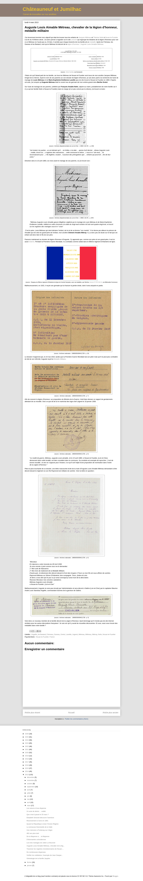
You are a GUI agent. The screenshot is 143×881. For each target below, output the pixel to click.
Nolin (100, 634)
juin (28, 796)
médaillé (93, 42)
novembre (31, 780)
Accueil (71, 713)
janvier (29, 865)
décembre (31, 777)
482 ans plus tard (33, 833)
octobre (30, 784)
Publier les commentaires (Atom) (76, 719)
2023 (27, 743)
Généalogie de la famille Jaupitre (38, 858)
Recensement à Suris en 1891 (37, 821)
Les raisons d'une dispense (36, 808)
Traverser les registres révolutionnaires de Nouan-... (45, 849)
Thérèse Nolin (98, 37)
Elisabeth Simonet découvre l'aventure (40, 818)
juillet (29, 793)
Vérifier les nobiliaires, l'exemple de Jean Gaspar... (45, 855)
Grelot (63, 634)
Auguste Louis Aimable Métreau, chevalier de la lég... (45, 846)
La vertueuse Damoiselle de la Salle (39, 827)
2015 (27, 768)
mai (28, 799)
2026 (27, 734)
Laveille (68, 634)
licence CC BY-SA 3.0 (96, 282)
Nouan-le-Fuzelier (111, 37)
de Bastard (42, 634)
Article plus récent (32, 713)
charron (31, 242)
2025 (27, 737)
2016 (27, 765)
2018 (27, 759)
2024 (27, 740)
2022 (27, 746)
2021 (27, 749)
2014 (27, 771)
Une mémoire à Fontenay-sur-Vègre (39, 830)
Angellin (34, 634)
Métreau (82, 634)
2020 (27, 752)
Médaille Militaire (60, 359)
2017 (27, 762)
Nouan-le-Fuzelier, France (45, 637)
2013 (27, 774)
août (29, 790)
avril (28, 802)
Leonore (74, 40)
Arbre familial (70, 72)
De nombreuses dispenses (36, 852)
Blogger (115, 876)
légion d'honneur (73, 44)
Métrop (94, 634)
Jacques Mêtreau (85, 37)
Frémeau (50, 634)
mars (29, 805)
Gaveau (57, 634)
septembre (31, 787)
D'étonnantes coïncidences (36, 839)
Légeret (75, 634)
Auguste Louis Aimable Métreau (92, 44)
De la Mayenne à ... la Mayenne (38, 836)
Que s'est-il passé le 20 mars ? (38, 814)
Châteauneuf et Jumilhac (52, 9)
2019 (27, 756)
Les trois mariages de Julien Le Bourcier (41, 843)
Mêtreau (88, 634)
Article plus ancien (110, 713)
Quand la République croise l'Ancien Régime (42, 824)
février (29, 862)
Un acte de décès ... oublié (36, 811)
